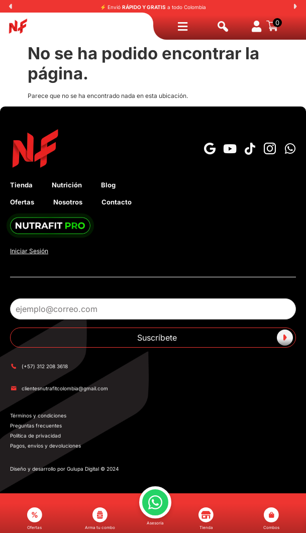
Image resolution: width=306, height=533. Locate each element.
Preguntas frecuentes (36, 425)
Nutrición (67, 185)
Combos (271, 518)
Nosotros (67, 202)
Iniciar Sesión (29, 251)
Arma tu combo (100, 518)
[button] (10, 6)
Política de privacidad (35, 436)
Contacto (116, 202)
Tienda (21, 185)
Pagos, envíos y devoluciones (45, 446)
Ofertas (22, 202)
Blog (108, 185)
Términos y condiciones (38, 415)
